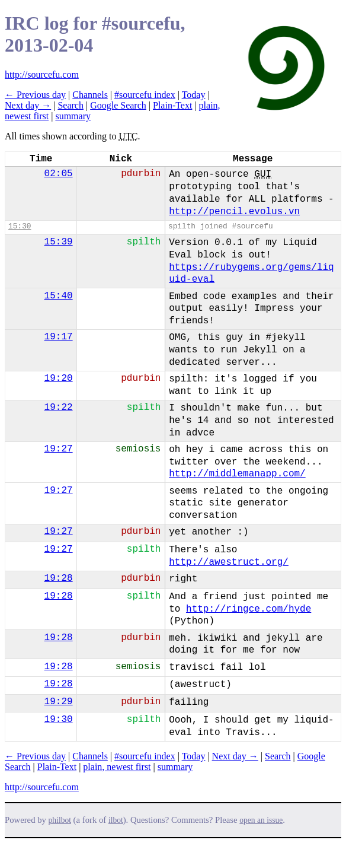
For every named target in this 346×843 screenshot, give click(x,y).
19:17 (58, 337)
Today (194, 95)
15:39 (58, 242)
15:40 (58, 296)
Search (70, 105)
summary (73, 116)
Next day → (28, 105)
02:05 (58, 173)
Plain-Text (172, 105)
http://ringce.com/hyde (248, 609)
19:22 (58, 407)
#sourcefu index (144, 95)
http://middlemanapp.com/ (237, 474)
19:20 (58, 378)
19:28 (58, 578)
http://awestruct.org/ (229, 562)
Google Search (118, 105)
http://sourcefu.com (42, 74)
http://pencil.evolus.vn (234, 211)
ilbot (115, 820)
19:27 (58, 449)
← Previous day (35, 95)
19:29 (58, 701)
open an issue (261, 820)
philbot (60, 820)
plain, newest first (116, 767)
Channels (90, 95)
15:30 (19, 226)
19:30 (58, 719)
